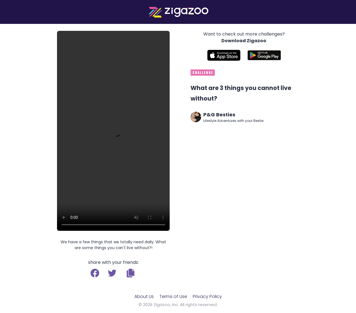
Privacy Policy (207, 296)
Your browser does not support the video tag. (113, 131)
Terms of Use (173, 296)
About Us (144, 296)
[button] (130, 273)
